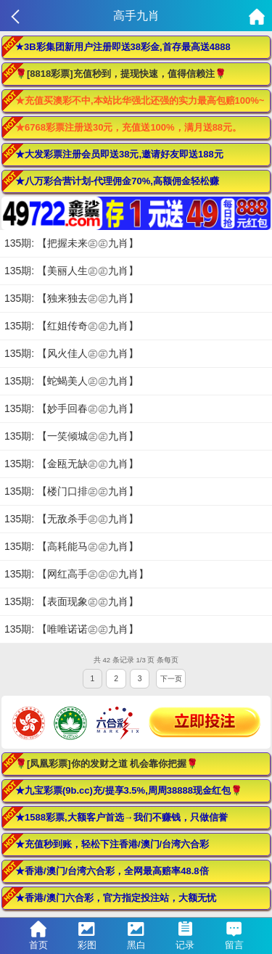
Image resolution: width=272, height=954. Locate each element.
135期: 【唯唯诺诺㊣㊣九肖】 (71, 629)
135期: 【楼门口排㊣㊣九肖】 (71, 491)
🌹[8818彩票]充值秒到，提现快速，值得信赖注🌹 (120, 73)
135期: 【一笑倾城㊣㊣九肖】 (71, 436)
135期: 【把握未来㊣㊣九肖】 (71, 243)
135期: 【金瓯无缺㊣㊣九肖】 (71, 463)
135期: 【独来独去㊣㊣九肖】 (71, 298)
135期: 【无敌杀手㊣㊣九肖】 (71, 519)
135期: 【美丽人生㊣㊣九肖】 (71, 270)
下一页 (171, 679)
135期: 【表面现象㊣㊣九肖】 (71, 601)
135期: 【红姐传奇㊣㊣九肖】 (71, 326)
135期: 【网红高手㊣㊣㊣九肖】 (76, 574)
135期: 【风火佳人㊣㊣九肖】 (71, 353)
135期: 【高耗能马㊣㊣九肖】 (71, 546)
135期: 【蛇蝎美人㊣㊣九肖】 (71, 381)
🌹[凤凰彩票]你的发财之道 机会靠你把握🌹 (106, 763)
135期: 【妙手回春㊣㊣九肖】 (71, 408)
